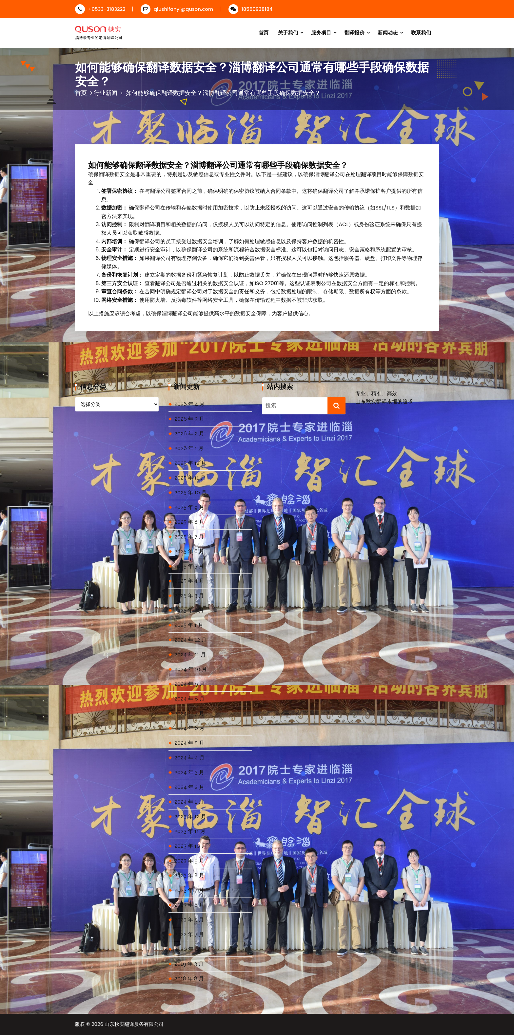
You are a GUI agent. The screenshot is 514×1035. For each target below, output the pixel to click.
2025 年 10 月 (190, 492)
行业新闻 (105, 92)
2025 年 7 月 (189, 537)
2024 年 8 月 (189, 699)
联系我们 (421, 32)
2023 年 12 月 (190, 816)
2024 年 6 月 (189, 728)
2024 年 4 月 (189, 757)
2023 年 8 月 (189, 875)
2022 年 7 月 (189, 934)
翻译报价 (355, 32)
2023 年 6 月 (189, 905)
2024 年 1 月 (189, 802)
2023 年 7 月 (189, 890)
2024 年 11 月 (190, 654)
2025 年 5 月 (189, 566)
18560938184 (250, 9)
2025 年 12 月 (190, 463)
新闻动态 (388, 32)
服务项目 (321, 32)
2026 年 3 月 (189, 419)
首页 (264, 32)
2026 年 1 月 (189, 448)
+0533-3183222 (100, 9)
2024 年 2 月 (189, 787)
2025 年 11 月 (190, 478)
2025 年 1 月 (188, 625)
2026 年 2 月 (189, 433)
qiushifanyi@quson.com (177, 9)
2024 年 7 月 (189, 713)
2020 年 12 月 (190, 949)
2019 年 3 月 (189, 964)
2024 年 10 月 (190, 669)
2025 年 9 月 (189, 507)
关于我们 (288, 32)
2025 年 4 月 (189, 581)
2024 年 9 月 (189, 684)
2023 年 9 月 (189, 861)
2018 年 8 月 (189, 978)
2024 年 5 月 (189, 743)
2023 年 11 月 (190, 831)
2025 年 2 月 (189, 610)
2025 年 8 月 (189, 522)
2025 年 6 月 (189, 551)
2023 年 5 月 (189, 920)
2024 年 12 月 (190, 640)
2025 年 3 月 (189, 595)
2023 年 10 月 (190, 846)
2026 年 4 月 (189, 404)
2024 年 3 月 (189, 772)
